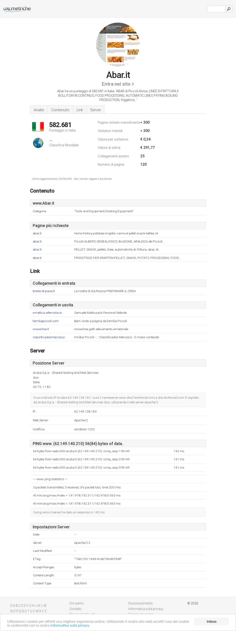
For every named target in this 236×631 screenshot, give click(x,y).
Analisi (39, 110)
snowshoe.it (41, 329)
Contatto (75, 609)
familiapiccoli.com (46, 321)
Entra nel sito (116, 84)
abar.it (37, 233)
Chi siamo (76, 603)
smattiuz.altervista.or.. (48, 312)
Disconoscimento (140, 603)
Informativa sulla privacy (70, 625)
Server (95, 110)
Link (80, 110)
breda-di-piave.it (44, 291)
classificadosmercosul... (50, 337)
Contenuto (60, 110)
